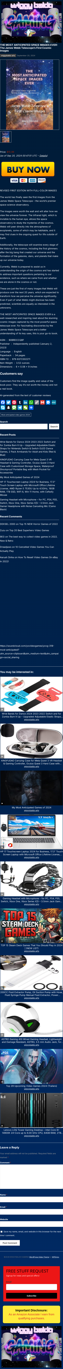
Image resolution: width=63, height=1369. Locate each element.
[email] (31, 1287)
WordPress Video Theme (39, 1257)
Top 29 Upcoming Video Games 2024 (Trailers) (31, 1086)
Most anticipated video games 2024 (15, 415)
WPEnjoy (55, 1257)
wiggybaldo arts (8, 55)
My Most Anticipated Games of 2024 (19, 477)
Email (3, 1207)
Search (4, 421)
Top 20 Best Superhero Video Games (29, 530)
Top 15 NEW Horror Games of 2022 (38, 524)
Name (3, 1195)
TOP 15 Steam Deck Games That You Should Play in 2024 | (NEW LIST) (31, 947)
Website (4, 1219)
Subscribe (31, 1295)
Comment (5, 1162)
